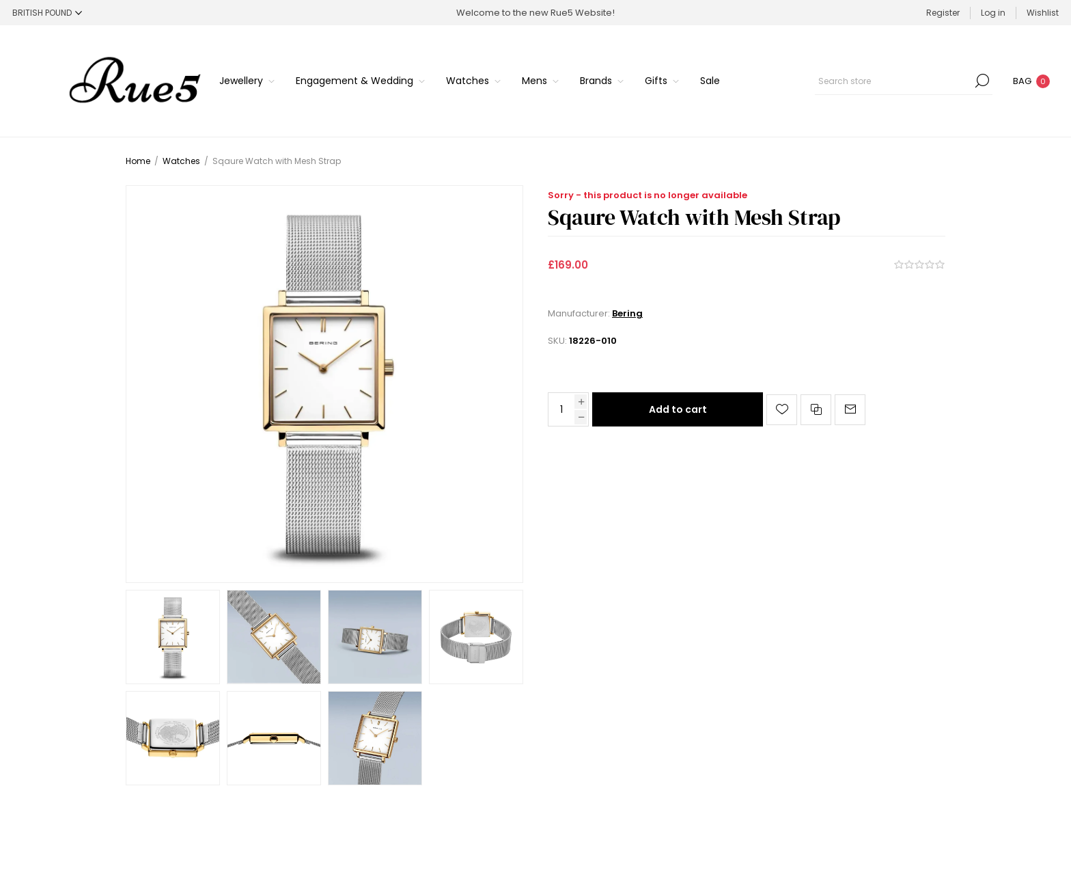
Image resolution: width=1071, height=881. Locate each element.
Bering (627, 313)
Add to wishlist (781, 409)
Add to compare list (816, 409)
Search (982, 80)
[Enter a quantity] (561, 409)
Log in (993, 12)
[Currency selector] (47, 12)
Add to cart (678, 409)
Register (943, 12)
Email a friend (850, 409)
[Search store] (903, 80)
